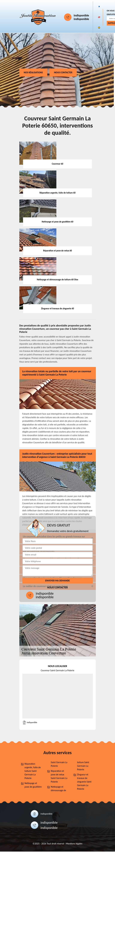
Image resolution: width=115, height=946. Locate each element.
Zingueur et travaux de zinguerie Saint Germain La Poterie (84, 781)
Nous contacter (63, 72)
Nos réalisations (33, 72)
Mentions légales (74, 843)
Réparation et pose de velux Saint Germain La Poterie (59, 776)
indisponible (81, 15)
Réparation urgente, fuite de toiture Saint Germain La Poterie (33, 771)
